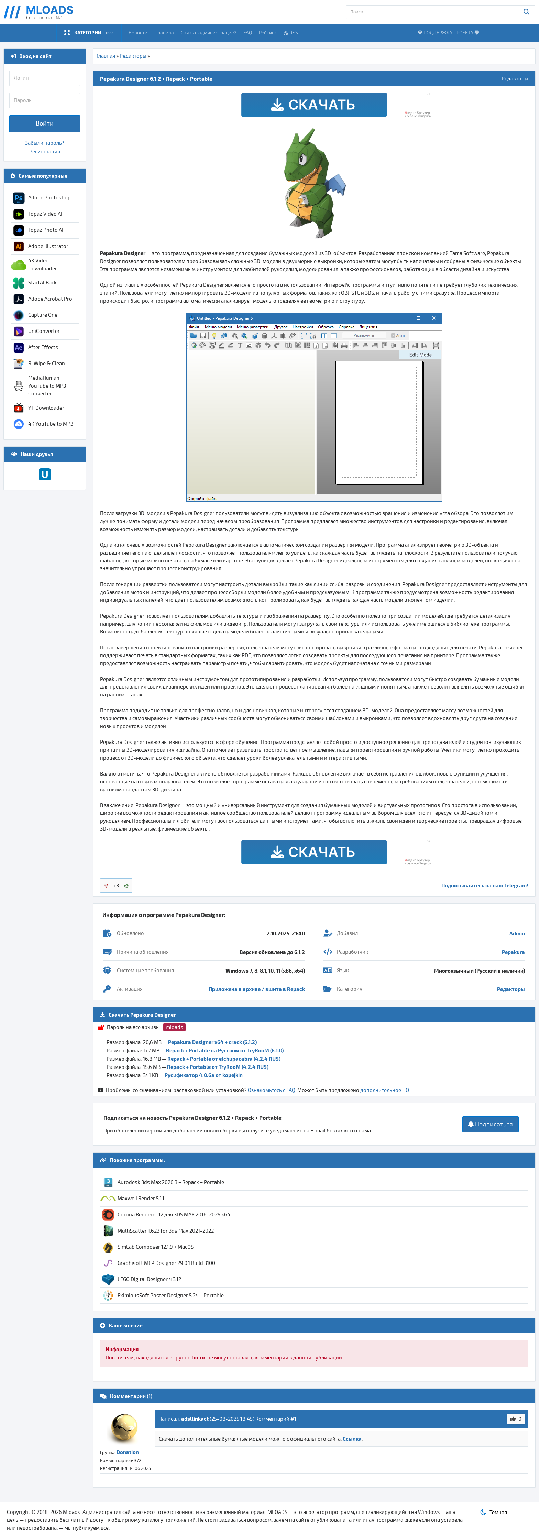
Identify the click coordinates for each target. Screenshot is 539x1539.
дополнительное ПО (384, 1090)
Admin (517, 933)
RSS (291, 32)
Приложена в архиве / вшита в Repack (257, 989)
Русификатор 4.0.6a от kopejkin (204, 1075)
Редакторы (133, 56)
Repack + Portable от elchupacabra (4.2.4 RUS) (223, 1058)
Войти (45, 123)
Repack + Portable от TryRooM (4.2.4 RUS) (217, 1067)
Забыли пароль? (44, 143)
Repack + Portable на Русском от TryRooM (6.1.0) (225, 1050)
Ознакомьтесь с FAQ (271, 1090)
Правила (164, 32)
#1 (293, 1419)
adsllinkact (195, 1419)
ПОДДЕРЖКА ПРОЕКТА (448, 32)
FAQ (247, 32)
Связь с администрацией (208, 32)
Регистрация (44, 152)
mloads (174, 1027)
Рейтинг (268, 32)
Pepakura (513, 952)
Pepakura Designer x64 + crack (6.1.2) (212, 1042)
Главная (106, 56)
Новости (138, 32)
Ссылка (352, 1438)
